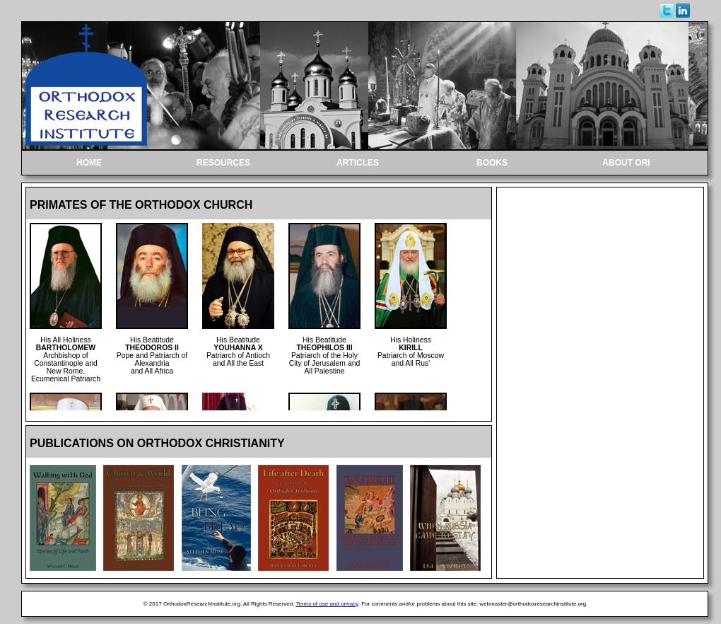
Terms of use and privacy (326, 604)
